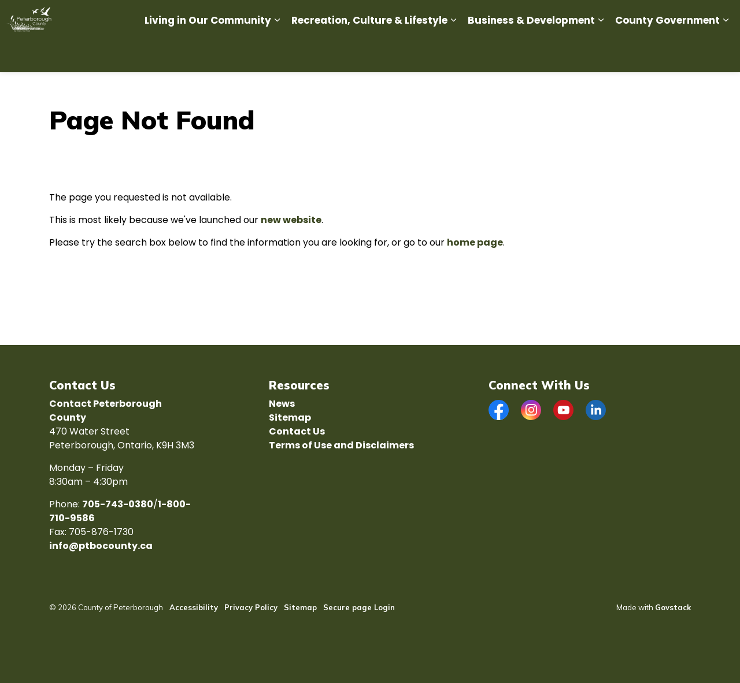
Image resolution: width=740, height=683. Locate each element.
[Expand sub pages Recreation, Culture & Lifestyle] (453, 54)
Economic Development (520, 18)
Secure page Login (359, 607)
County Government (667, 54)
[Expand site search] (719, 18)
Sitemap (290, 417)
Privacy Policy (251, 607)
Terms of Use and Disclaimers (341, 445)
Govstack (673, 607)
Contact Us (297, 431)
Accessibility (193, 607)
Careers (347, 18)
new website (291, 220)
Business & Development (531, 54)
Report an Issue (435, 18)
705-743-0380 (117, 504)
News (384, 18)
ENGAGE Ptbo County (657, 18)
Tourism (590, 18)
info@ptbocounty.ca (101, 545)
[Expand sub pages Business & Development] (600, 54)
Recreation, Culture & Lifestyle (369, 54)
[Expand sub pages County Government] (725, 54)
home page (475, 242)
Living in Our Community (208, 54)
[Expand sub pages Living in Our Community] (277, 54)
